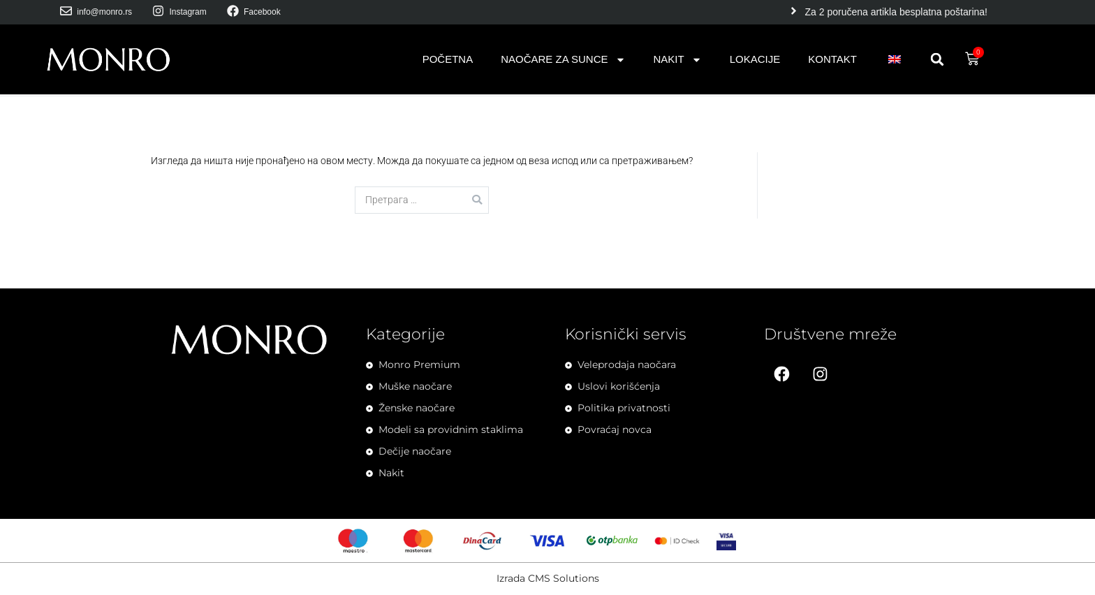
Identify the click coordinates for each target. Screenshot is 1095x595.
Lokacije (755, 59)
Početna (447, 59)
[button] (937, 59)
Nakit (678, 59)
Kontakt (832, 59)
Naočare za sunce (563, 59)
